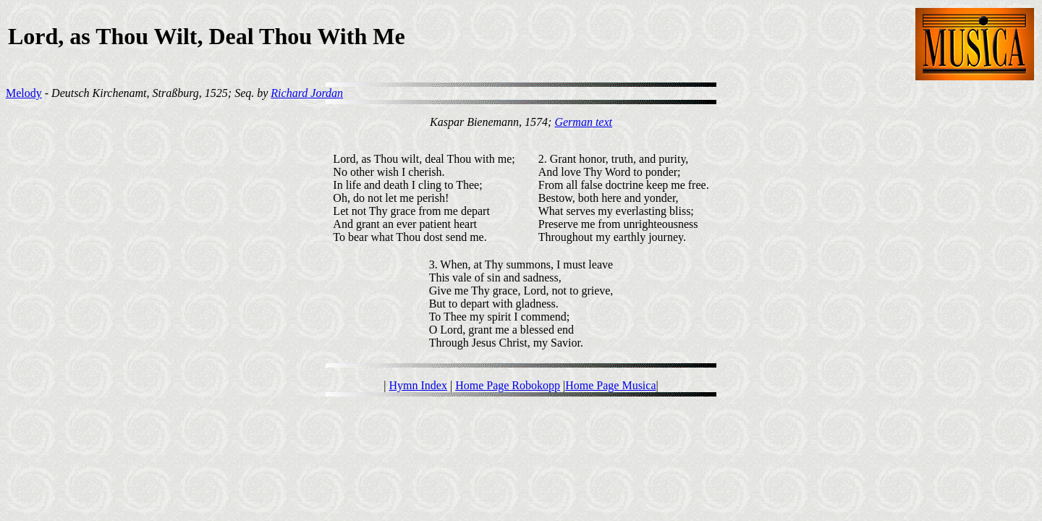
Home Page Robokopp (507, 385)
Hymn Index (417, 385)
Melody (24, 93)
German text (583, 122)
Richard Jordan (307, 93)
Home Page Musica (610, 385)
